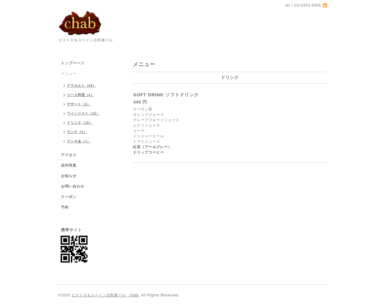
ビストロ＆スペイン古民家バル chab (105, 295)
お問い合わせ (72, 186)
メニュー (69, 73)
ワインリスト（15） (83, 113)
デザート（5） (79, 104)
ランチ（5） (77, 132)
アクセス (69, 155)
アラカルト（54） (81, 85)
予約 (65, 207)
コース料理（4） (80, 95)
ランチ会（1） (79, 141)
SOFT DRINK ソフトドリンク (166, 94)
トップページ (72, 63)
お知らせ (69, 176)
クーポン (69, 197)
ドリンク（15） (80, 122)
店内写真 (69, 165)
